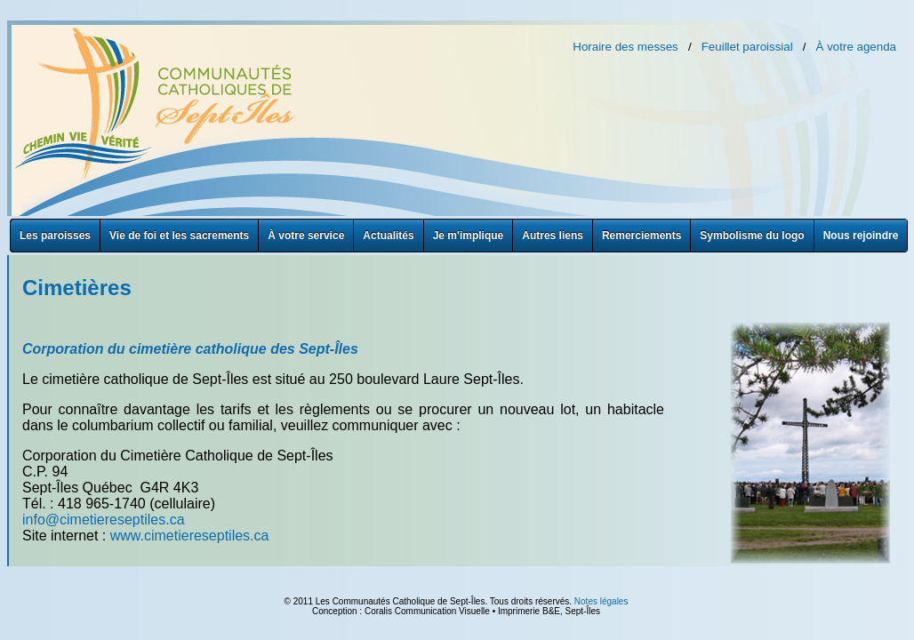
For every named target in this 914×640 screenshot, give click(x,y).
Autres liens (552, 235)
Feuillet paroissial (747, 46)
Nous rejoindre (861, 235)
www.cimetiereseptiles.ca (189, 535)
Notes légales (601, 601)
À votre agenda (856, 46)
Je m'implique (468, 235)
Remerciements (641, 235)
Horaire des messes (625, 46)
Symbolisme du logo (752, 235)
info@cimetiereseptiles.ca (103, 519)
